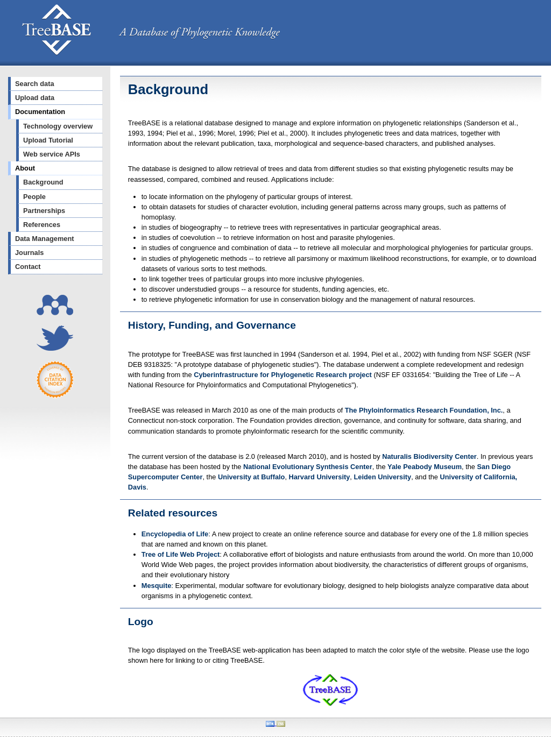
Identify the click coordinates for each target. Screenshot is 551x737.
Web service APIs (51, 154)
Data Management (44, 239)
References (41, 225)
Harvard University (319, 477)
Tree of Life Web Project (181, 554)
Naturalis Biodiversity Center (429, 456)
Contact (28, 267)
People (34, 197)
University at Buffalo (251, 477)
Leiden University (382, 477)
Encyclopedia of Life (175, 534)
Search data (34, 84)
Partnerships (44, 211)
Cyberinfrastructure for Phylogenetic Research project (283, 375)
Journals (29, 253)
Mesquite (156, 586)
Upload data (34, 98)
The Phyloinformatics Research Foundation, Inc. (424, 410)
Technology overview (58, 126)
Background (43, 182)
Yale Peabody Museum (424, 467)
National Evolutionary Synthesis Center (307, 467)
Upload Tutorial (48, 140)
